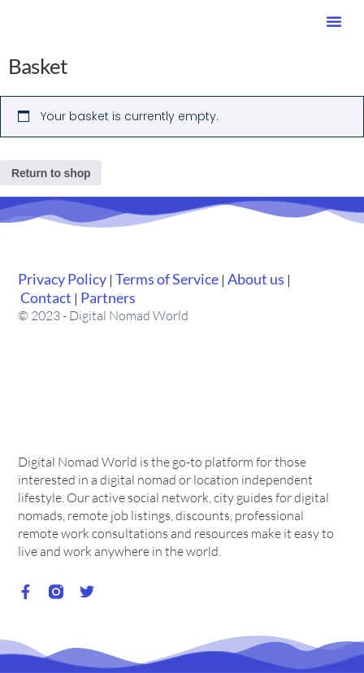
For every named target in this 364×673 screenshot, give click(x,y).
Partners (108, 297)
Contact (46, 297)
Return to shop (50, 173)
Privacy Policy (62, 279)
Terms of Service (167, 279)
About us (256, 279)
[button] (334, 21)
